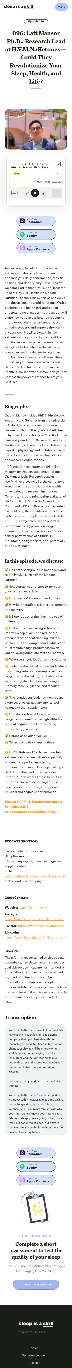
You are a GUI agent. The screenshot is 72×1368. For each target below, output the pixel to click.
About (34, 1348)
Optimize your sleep (34, 1355)
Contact (35, 1363)
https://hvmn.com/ (33, 907)
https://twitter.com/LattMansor (41, 926)
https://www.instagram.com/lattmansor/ (34, 919)
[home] (19, 6)
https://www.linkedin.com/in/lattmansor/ (35, 937)
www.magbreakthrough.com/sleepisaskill (35, 876)
